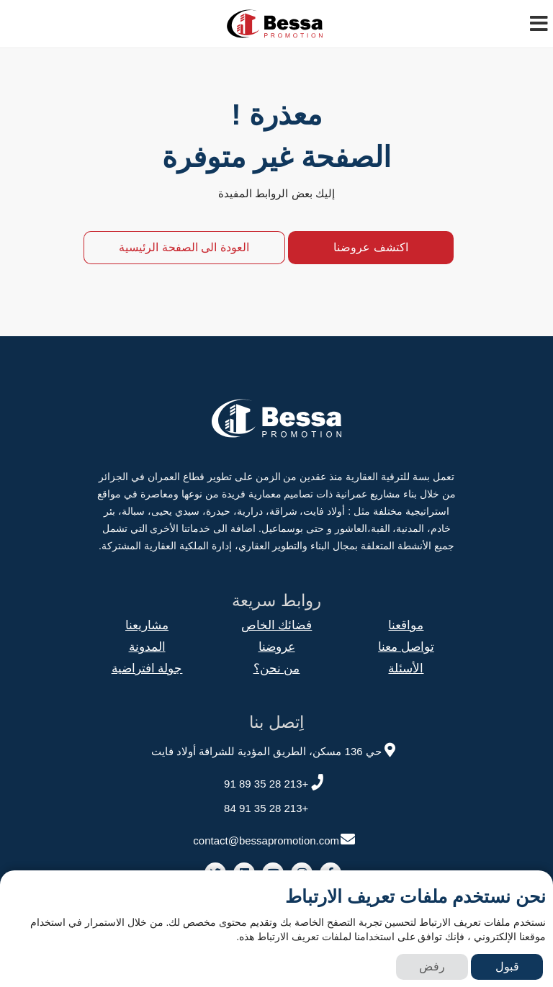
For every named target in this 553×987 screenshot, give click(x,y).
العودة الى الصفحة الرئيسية (183, 247)
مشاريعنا (146, 625)
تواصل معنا (406, 647)
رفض (432, 966)
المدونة (147, 647)
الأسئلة (405, 668)
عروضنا (276, 647)
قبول (507, 966)
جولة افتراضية (147, 668)
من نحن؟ (276, 668)
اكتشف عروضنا (370, 247)
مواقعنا (405, 625)
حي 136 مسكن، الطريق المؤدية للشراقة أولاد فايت (275, 749)
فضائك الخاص (277, 625)
